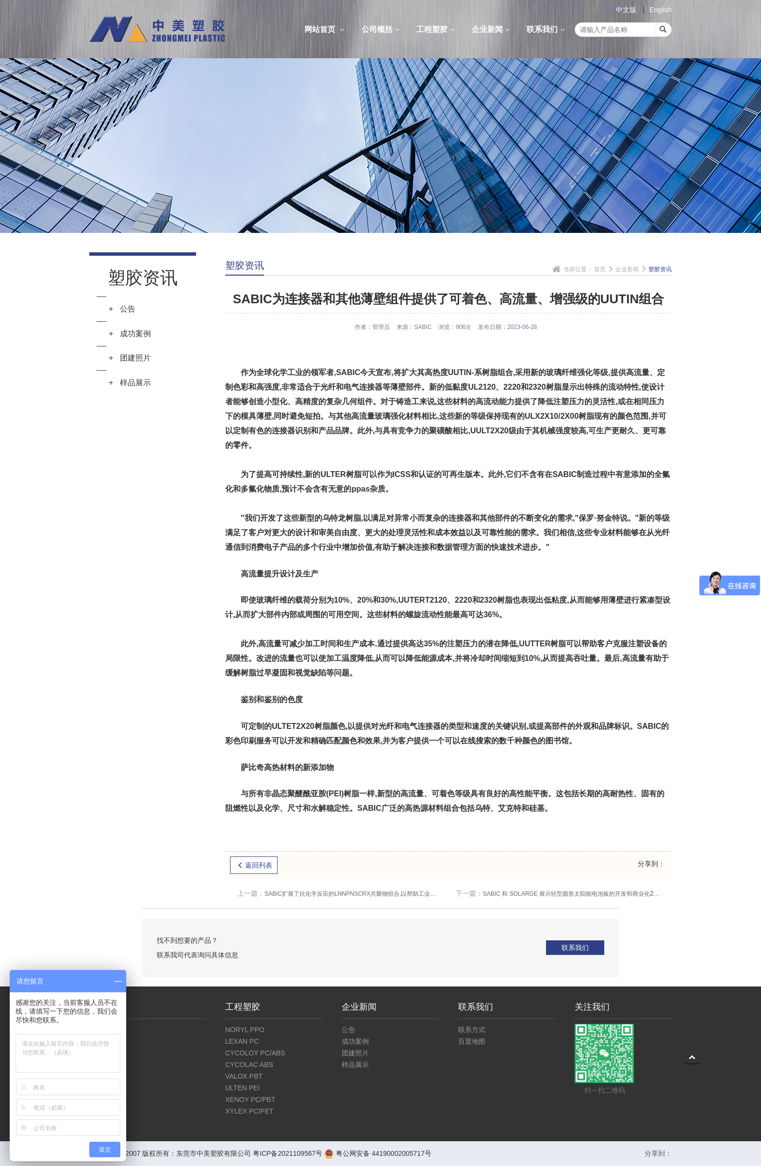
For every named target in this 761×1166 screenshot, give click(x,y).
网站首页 (325, 29)
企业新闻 (492, 29)
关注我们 (592, 1007)
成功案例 (355, 1041)
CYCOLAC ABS (249, 1064)
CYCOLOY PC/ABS (255, 1053)
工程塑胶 (436, 29)
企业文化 (102, 1041)
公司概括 (382, 29)
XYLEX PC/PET (249, 1111)
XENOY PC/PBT (250, 1099)
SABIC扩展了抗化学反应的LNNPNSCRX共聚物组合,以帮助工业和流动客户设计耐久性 (339, 893)
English (660, 10)
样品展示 (355, 1064)
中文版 (626, 10)
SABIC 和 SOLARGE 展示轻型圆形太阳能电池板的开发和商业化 (558, 893)
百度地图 (471, 1041)
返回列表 (253, 865)
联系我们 (547, 29)
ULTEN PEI (242, 1088)
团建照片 (355, 1053)
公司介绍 (102, 1030)
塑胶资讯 (660, 269)
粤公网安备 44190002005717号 (377, 1153)
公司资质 (102, 1053)
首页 (600, 269)
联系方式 (471, 1030)
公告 (348, 1030)
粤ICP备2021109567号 (287, 1153)
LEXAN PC (242, 1041)
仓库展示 (102, 1064)
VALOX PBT (244, 1076)
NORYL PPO (245, 1030)
